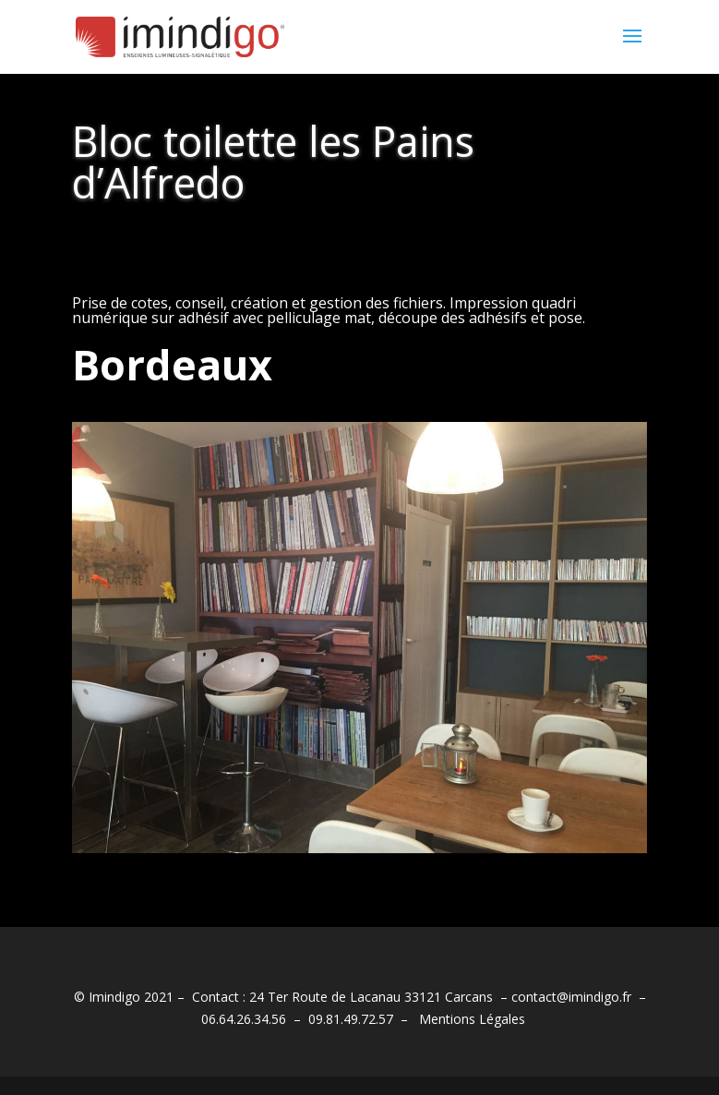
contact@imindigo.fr (571, 996)
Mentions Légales (472, 1019)
